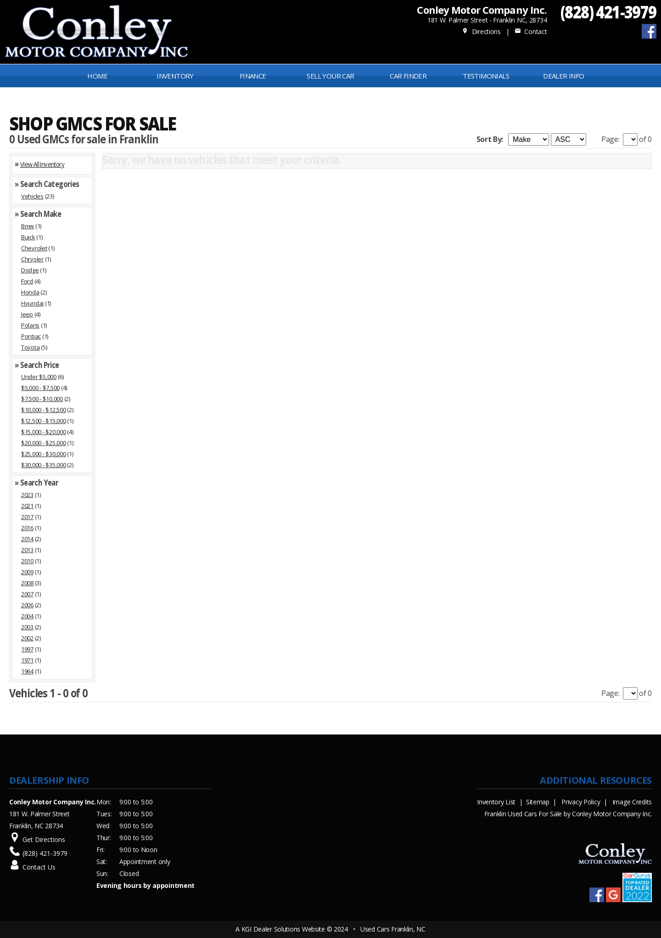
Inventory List (496, 801)
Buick (28, 237)
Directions (481, 31)
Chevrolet (34, 248)
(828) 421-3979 (608, 11)
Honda (30, 292)
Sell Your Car (330, 75)
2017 (27, 517)
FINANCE (253, 75)
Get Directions (43, 839)
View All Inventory (42, 164)
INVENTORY (175, 75)
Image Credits (632, 801)
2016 (27, 528)
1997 (27, 649)
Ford (27, 281)
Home (97, 75)
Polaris (30, 325)
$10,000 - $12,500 (43, 410)
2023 (27, 495)
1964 (27, 671)
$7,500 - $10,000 (42, 399)
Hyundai (32, 303)
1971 (27, 660)
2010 (27, 561)
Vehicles (32, 196)
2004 (27, 616)
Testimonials (486, 75)
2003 (27, 627)
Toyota (30, 347)
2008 (27, 583)
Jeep (27, 314)
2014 (27, 539)
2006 (27, 605)
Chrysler (32, 259)
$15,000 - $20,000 (43, 432)
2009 (27, 572)
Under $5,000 (38, 377)
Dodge (30, 270)
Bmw (27, 226)
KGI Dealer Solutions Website (283, 929)
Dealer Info (563, 75)
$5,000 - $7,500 (40, 388)
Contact (531, 31)
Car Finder (408, 75)
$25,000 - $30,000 (43, 454)
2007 (27, 594)
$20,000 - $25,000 (43, 443)
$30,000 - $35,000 (43, 465)
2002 (27, 638)
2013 (27, 550)
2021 (27, 506)
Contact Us (39, 867)
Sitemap (537, 801)
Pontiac (31, 336)
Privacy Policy (580, 801)
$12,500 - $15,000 (43, 421)
